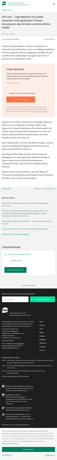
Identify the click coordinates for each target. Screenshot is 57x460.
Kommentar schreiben (15, 270)
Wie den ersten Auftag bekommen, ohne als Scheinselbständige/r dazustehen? (25, 204)
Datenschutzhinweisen (10, 444)
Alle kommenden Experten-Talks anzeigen (15, 375)
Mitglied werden (7, 10)
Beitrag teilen (6, 189)
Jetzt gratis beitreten (44, 299)
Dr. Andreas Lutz (49, 189)
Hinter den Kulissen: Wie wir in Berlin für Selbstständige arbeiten (25, 229)
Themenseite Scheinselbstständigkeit (15, 234)
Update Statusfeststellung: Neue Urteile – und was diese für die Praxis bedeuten (26, 222)
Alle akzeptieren (28, 449)
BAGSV (19, 343)
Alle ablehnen (7, 455)
